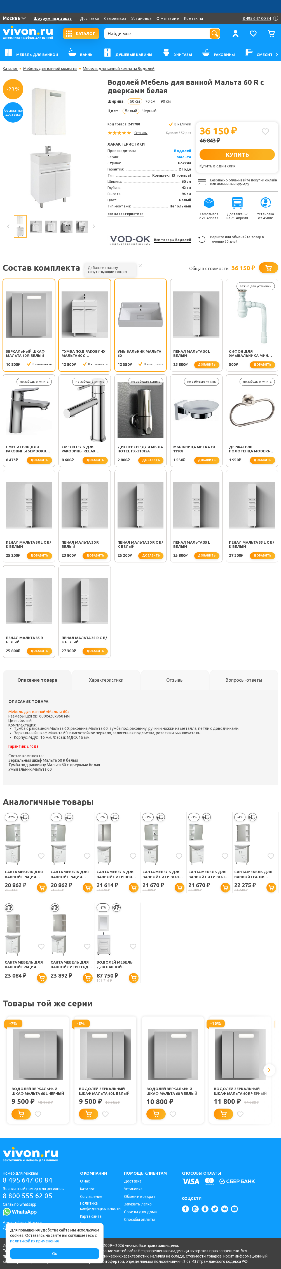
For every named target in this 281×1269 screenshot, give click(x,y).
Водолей (182, 151)
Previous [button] (8, 226)
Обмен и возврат (139, 1196)
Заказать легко (138, 1204)
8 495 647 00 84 (27, 1180)
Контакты (193, 18)
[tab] (37, 680)
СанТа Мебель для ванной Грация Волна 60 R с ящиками (69, 874)
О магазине (167, 18)
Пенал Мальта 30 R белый (80, 544)
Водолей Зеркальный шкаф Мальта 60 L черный (37, 1091)
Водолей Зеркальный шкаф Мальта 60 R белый (171, 1091)
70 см (150, 101)
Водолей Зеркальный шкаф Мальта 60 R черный (240, 1091)
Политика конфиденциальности (100, 1206)
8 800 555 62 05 (27, 1196)
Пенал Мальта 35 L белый (191, 544)
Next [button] (93, 226)
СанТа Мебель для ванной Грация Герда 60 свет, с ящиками (24, 965)
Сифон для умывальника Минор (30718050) (251, 353)
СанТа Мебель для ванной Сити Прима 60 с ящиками (117, 874)
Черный (149, 111)
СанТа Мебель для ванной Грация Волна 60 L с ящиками (24, 874)
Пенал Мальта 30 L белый (191, 353)
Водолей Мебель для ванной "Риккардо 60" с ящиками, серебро (116, 965)
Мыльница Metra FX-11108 (195, 449)
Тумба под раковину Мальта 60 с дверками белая (83, 353)
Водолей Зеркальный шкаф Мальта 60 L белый (104, 1091)
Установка (141, 18)
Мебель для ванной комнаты (50, 68)
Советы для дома (140, 1212)
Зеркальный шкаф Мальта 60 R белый (25, 353)
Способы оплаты (139, 1219)
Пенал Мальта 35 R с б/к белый (84, 640)
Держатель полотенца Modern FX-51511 (250, 449)
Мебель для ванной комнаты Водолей (118, 68)
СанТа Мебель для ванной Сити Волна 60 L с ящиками (163, 874)
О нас (85, 1181)
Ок (54, 1253)
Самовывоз (115, 18)
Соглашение (91, 1196)
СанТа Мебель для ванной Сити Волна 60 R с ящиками (209, 874)
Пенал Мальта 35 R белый (24, 640)
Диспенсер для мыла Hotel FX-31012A (140, 449)
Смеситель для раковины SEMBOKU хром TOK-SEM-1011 (26, 449)
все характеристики (125, 214)
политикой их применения (34, 1241)
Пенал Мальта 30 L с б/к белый (28, 544)
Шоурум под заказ (53, 18)
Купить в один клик (217, 166)
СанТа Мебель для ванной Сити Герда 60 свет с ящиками (71, 965)
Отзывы (140, 133)
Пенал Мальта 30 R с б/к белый (140, 544)
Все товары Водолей (172, 240)
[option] (51, 148)
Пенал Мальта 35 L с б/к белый (251, 544)
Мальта (184, 157)
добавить (207, 364)
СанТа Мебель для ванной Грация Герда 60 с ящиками (254, 874)
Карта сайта (91, 1216)
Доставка (89, 18)
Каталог (10, 68)
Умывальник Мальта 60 (139, 353)
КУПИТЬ (237, 154)
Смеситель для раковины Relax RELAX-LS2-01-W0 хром (84, 449)
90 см (166, 101)
